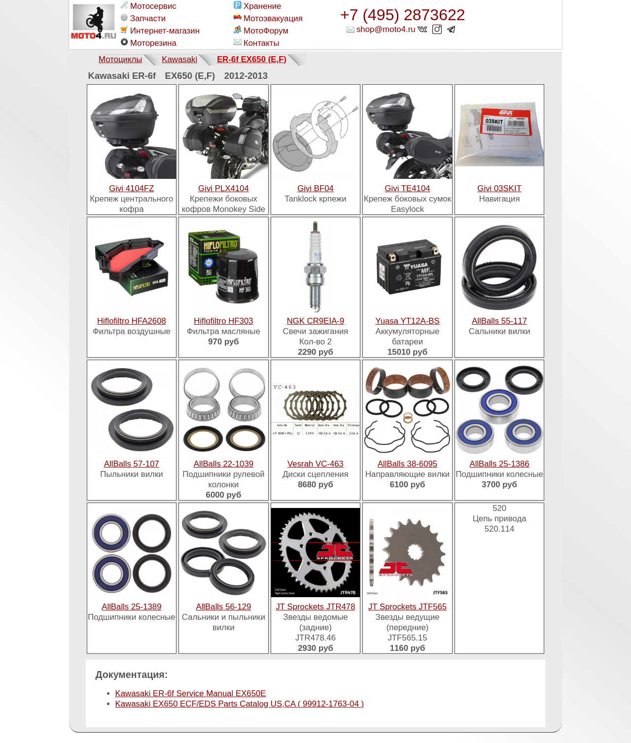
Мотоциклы (120, 59)
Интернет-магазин (160, 30)
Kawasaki (179, 59)
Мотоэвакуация (268, 18)
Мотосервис (148, 6)
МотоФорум (261, 30)
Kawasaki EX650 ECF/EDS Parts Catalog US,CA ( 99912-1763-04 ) (239, 704)
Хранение (257, 6)
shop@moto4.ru (386, 29)
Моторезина (148, 43)
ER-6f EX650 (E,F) (251, 59)
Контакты (256, 43)
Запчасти (143, 18)
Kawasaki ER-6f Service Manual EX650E (190, 693)
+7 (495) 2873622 (402, 15)
